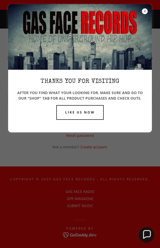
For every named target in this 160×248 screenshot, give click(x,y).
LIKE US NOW (80, 112)
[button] (146, 234)
